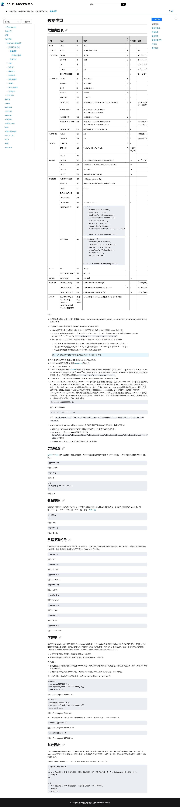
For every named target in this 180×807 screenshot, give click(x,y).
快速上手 (8, 31)
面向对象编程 (13, 87)
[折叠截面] (170, 11)
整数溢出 (155, 48)
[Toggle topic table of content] (176, 18)
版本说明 (8, 147)
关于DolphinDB (10, 27)
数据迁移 (8, 107)
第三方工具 (9, 135)
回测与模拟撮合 (11, 131)
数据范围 (155, 36)
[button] (4, 27)
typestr (50, 454)
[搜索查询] (108, 4)
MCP (7, 139)
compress (78, 363)
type (57, 454)
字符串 (154, 44)
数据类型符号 (157, 40)
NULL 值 (92, 509)
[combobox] (11, 22)
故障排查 (8, 115)
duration (73, 369)
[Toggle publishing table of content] (4, 18)
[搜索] (123, 4)
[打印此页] (172, 11)
